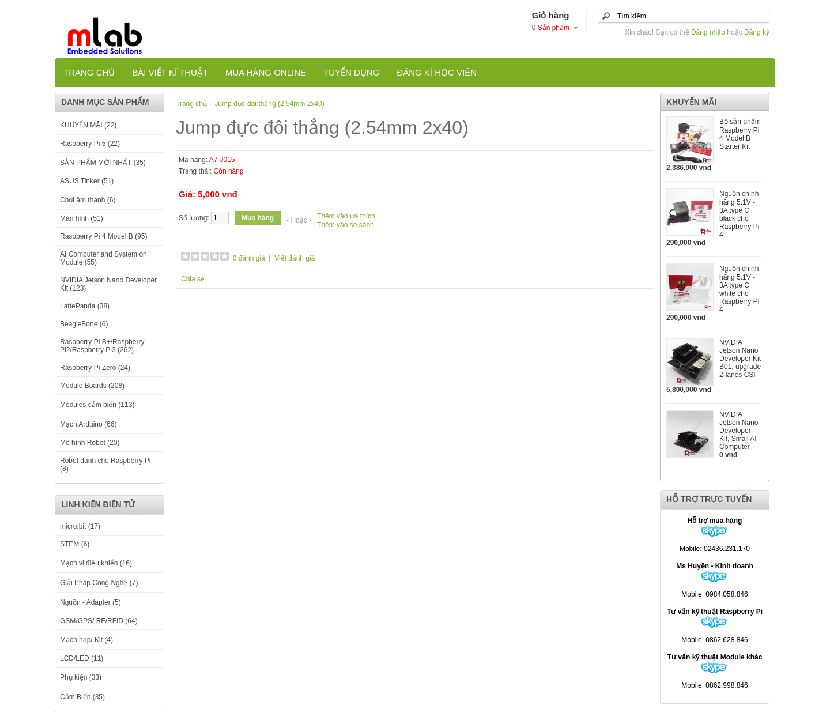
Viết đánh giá (294, 258)
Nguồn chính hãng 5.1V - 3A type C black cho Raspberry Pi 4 (739, 214)
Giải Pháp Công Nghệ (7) (99, 583)
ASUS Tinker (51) (87, 181)
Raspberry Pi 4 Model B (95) (103, 236)
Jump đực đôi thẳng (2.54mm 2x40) (269, 104)
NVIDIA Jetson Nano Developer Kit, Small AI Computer (738, 430)
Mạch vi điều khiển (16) (96, 563)
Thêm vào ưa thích (346, 216)
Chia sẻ (193, 279)
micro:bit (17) (80, 526)
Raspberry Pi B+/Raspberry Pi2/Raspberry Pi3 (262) (102, 346)
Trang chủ (89, 72)
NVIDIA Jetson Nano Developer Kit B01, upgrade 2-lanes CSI (740, 358)
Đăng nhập (708, 32)
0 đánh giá (249, 258)
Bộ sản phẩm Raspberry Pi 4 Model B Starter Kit (740, 134)
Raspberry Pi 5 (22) (90, 143)
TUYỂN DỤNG (351, 72)
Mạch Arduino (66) (88, 424)
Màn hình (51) (81, 218)
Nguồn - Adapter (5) (90, 602)
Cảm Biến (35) (82, 697)
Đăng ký (756, 32)
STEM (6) (74, 544)
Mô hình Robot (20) (89, 443)
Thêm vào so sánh (345, 225)
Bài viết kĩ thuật (170, 72)
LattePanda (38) (85, 306)
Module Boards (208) (92, 386)
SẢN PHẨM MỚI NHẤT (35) (103, 163)
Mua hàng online (265, 72)
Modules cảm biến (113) (97, 405)
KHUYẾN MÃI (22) (88, 125)
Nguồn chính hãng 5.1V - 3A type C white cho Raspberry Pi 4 (739, 289)
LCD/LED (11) (81, 658)
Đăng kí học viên (437, 72)
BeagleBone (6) (84, 324)
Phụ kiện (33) (80, 677)
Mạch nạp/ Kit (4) (86, 640)
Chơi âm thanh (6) (87, 200)
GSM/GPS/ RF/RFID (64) (99, 621)
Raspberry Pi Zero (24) (95, 368)
